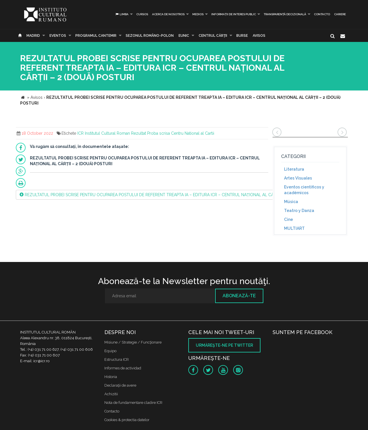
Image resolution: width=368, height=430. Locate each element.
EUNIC (184, 36)
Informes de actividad (122, 368)
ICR (80, 133)
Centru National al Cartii (192, 133)
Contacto (322, 14)
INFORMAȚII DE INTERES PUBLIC (233, 14)
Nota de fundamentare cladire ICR (133, 402)
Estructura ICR (116, 359)
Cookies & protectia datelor (127, 420)
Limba (122, 14)
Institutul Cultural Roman (107, 133)
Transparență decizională (285, 14)
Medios (198, 14)
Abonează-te (239, 295)
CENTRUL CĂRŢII (213, 36)
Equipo (110, 351)
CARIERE (340, 14)
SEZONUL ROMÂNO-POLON (150, 36)
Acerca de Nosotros (168, 14)
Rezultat (138, 133)
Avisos (259, 36)
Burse (242, 36)
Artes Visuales (298, 178)
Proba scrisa (158, 133)
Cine (288, 219)
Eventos (57, 36)
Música (291, 201)
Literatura (294, 169)
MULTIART (294, 228)
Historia (110, 377)
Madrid (33, 36)
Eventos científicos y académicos (304, 190)
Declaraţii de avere (120, 385)
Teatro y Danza (299, 210)
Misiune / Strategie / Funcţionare (133, 342)
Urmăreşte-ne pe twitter (224, 345)
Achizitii (111, 394)
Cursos (142, 14)
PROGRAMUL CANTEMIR (95, 36)
